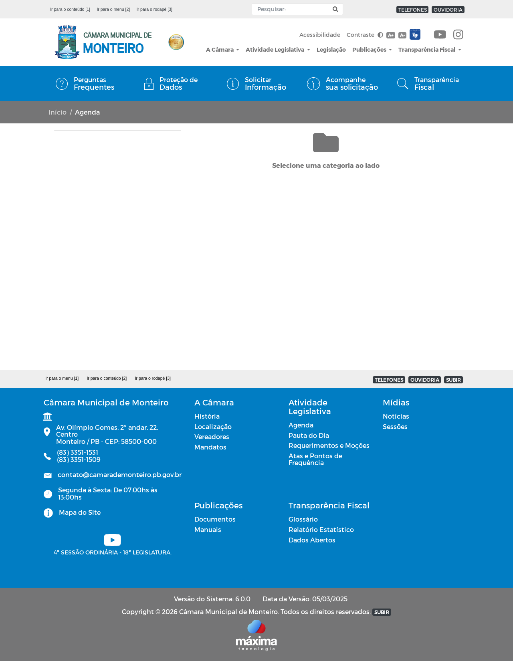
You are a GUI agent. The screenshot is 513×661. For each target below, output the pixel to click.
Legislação (331, 49)
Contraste (365, 34)
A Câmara (220, 49)
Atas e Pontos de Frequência (315, 459)
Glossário (303, 519)
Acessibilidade (319, 34)
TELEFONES (412, 9)
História (207, 416)
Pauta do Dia (309, 435)
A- (402, 35)
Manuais (207, 529)
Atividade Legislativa (275, 49)
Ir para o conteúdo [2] (107, 378)
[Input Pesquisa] (293, 9)
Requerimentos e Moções (329, 445)
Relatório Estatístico (321, 529)
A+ (390, 35)
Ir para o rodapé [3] (154, 9)
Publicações (370, 49)
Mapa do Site (80, 512)
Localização (213, 426)
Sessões (395, 426)
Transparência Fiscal (427, 49)
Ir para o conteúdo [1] (70, 9)
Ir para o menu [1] (62, 378)
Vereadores (211, 436)
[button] (334, 9)
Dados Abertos (312, 540)
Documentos (215, 519)
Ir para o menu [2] (113, 9)
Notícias (396, 416)
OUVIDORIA (448, 9)
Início (57, 112)
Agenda (301, 425)
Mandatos (210, 447)
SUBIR (453, 380)
